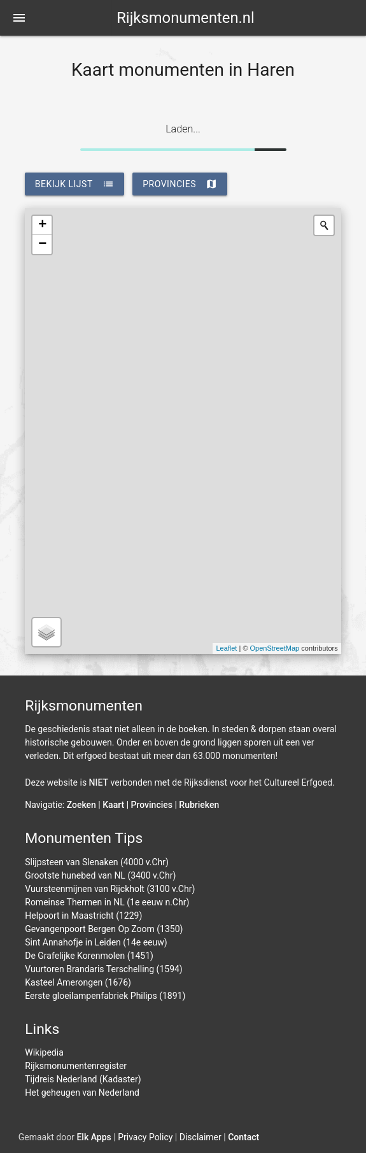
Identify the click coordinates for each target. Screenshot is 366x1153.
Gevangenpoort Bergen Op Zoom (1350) (104, 929)
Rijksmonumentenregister (76, 1066)
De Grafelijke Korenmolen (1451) (89, 956)
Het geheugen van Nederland (82, 1092)
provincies (180, 184)
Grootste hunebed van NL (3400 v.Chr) (100, 875)
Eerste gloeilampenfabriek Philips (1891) (105, 996)
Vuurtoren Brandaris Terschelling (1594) (104, 969)
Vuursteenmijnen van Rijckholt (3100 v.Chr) (110, 889)
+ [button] (42, 225)
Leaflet (226, 648)
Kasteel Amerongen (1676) (78, 982)
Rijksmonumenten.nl (185, 18)
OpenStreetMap (275, 648)
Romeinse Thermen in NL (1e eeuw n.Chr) (107, 902)
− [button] (42, 244)
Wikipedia (44, 1052)
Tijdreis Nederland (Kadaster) (83, 1079)
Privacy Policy (145, 1137)
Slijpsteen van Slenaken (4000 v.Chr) (97, 862)
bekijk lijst (74, 184)
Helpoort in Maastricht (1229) (83, 915)
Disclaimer (200, 1137)
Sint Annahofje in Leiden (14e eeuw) (96, 942)
